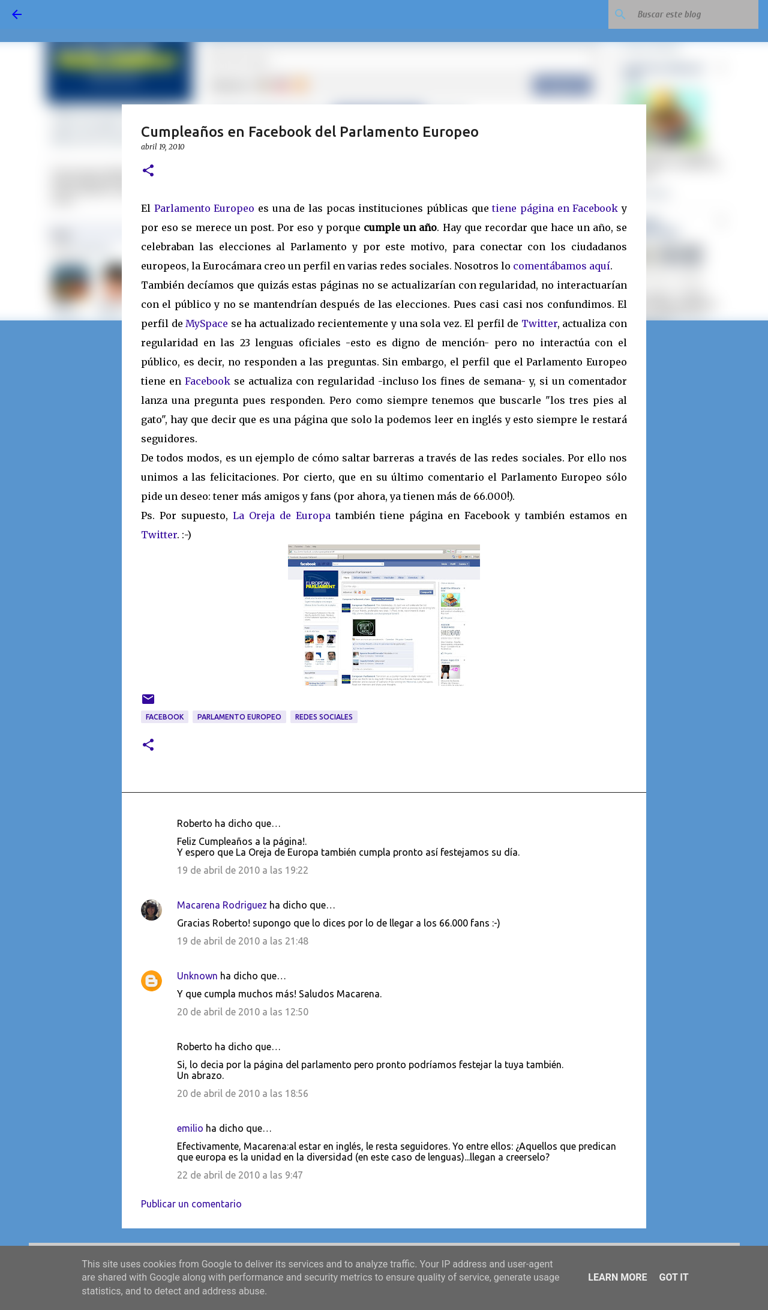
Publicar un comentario (191, 1203)
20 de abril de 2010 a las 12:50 (242, 1011)
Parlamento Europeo (204, 208)
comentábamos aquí (561, 266)
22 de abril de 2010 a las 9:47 (240, 1175)
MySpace (206, 323)
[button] (148, 171)
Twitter (539, 323)
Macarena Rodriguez (222, 905)
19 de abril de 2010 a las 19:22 (242, 870)
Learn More (617, 1277)
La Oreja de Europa (282, 515)
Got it (673, 1277)
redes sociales (324, 717)
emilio (190, 1128)
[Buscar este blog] (695, 14)
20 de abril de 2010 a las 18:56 (242, 1093)
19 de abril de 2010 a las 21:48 (242, 941)
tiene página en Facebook (555, 208)
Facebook (209, 381)
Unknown (197, 975)
